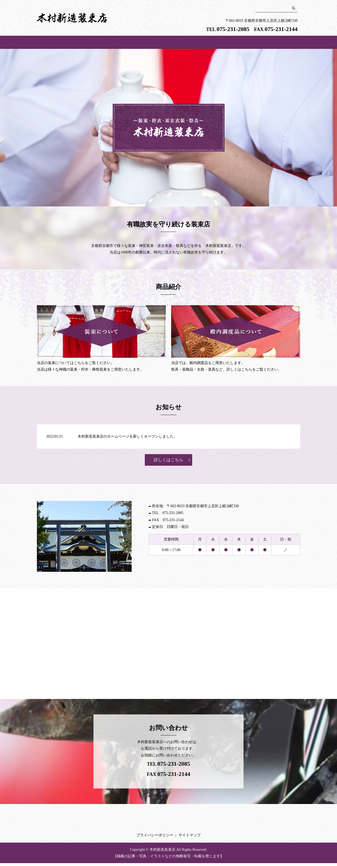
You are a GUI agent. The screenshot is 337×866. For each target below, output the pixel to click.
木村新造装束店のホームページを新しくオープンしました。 (127, 439)
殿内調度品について (247, 44)
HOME (89, 44)
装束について (195, 44)
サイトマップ (190, 838)
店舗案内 (142, 44)
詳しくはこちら (168, 462)
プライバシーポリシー (154, 838)
